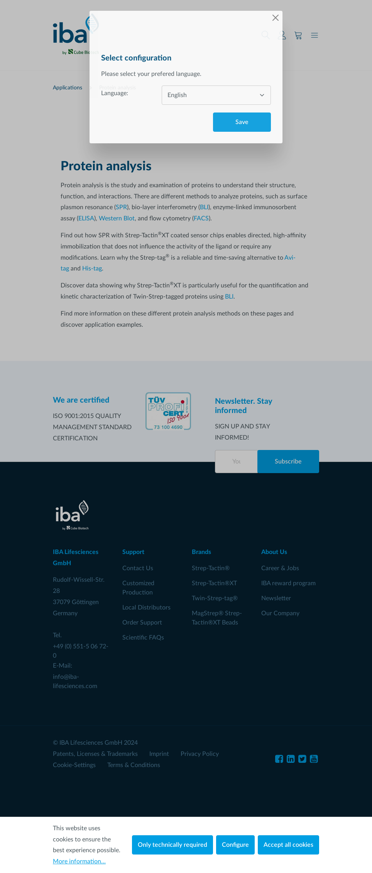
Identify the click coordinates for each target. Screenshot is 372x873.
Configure (235, 845)
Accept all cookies (288, 845)
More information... (79, 861)
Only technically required (172, 845)
